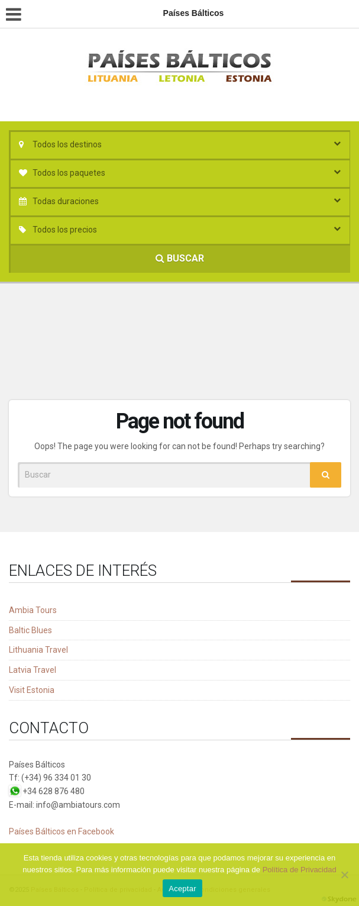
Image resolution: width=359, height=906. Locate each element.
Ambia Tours (33, 610)
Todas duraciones (66, 201)
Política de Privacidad (300, 869)
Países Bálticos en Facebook (61, 831)
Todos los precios (65, 229)
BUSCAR (180, 258)
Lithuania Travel (38, 649)
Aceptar (182, 888)
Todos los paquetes (69, 173)
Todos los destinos (67, 144)
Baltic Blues (30, 630)
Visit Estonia (31, 690)
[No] (344, 875)
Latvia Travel (32, 670)
